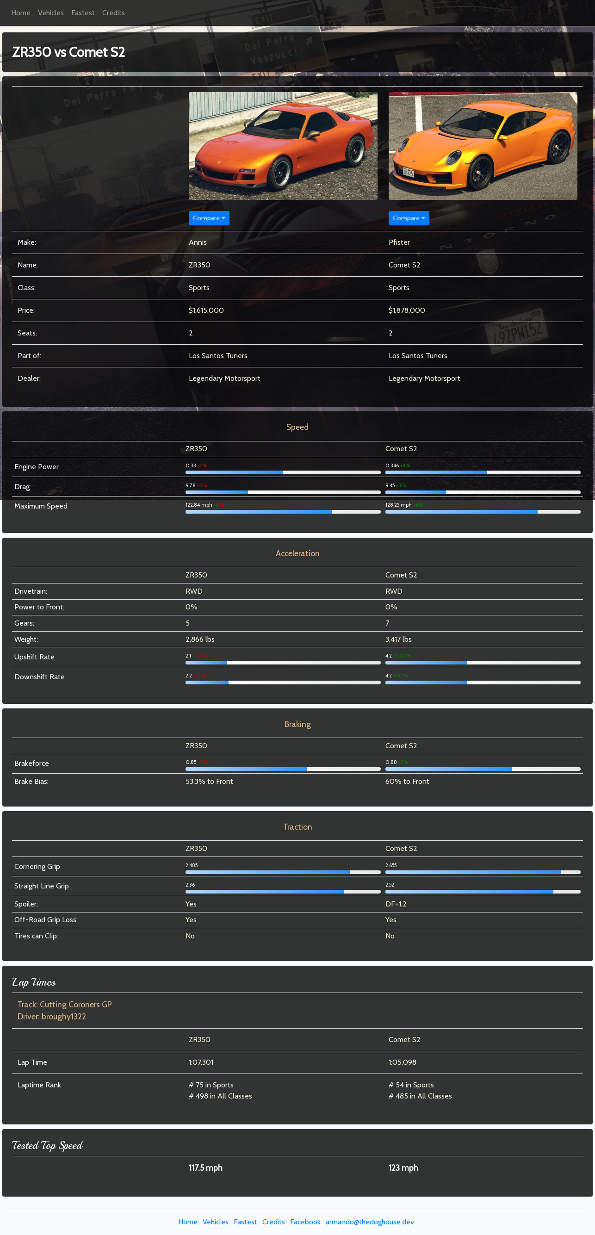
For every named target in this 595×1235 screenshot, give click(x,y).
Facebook (305, 1221)
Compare (206, 218)
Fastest (83, 12)
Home (21, 12)
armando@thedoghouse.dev (370, 1221)
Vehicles (51, 12)
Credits (113, 12)
